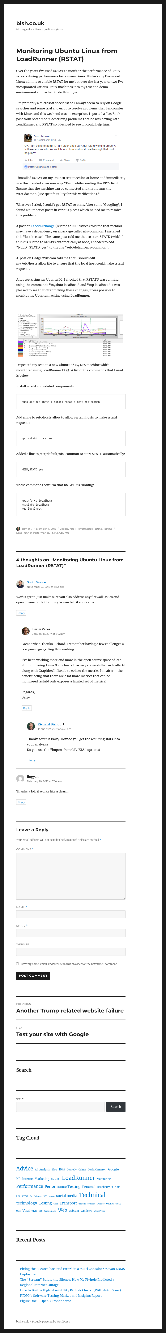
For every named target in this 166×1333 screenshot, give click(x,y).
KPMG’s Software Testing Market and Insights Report (61, 1295)
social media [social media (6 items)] (66, 1196)
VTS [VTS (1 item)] (40, 1211)
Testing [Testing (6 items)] (45, 1203)
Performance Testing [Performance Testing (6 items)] (62, 1186)
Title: (20, 1099)
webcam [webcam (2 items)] (74, 1210)
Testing (108, 528)
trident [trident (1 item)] (82, 1204)
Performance (41, 532)
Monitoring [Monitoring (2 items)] (104, 1179)
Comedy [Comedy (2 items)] (72, 1169)
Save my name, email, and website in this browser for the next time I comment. (69, 964)
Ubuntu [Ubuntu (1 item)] (110, 1204)
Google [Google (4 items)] (113, 1169)
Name (21, 907)
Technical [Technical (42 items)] (92, 1195)
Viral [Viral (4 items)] (26, 1210)
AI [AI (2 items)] (36, 1169)
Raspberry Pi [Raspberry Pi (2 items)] (105, 1187)
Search (116, 1107)
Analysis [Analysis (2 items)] (44, 1169)
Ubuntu (64, 532)
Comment (25, 849)
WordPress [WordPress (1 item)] (99, 1211)
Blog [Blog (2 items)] (54, 1169)
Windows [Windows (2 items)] (86, 1210)
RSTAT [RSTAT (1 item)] (25, 1196)
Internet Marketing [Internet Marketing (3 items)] (35, 1179)
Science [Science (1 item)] (38, 1196)
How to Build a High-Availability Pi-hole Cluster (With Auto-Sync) (70, 1290)
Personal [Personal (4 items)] (89, 1187)
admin (26, 528)
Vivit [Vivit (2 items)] (34, 1210)
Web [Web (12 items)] (62, 1210)
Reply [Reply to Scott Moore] (21, 612)
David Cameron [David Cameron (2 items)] (97, 1169)
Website (22, 944)
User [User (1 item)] (18, 1211)
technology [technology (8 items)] (26, 1203)
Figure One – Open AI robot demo (45, 1301)
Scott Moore (36, 582)
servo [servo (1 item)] (51, 1196)
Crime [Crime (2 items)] (82, 1169)
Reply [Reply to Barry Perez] (26, 708)
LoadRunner (67, 528)
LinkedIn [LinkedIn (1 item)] (55, 1179)
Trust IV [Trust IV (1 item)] (91, 1204)
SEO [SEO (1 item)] (45, 1196)
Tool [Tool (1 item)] (55, 1204)
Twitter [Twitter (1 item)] (100, 1204)
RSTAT (54, 532)
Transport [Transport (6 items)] (68, 1203)
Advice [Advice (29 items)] (24, 1168)
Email (22, 925)
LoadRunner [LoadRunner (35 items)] (78, 1177)
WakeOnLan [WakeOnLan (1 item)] (50, 1211)
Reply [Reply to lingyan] (21, 802)
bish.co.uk (30, 23)
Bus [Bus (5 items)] (62, 1169)
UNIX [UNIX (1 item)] (118, 1204)
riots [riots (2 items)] (117, 1187)
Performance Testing (89, 528)
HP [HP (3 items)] (18, 1179)
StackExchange (43, 226)
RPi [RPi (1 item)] (18, 1196)
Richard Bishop (49, 724)
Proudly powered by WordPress (51, 1321)
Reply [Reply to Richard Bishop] (32, 760)
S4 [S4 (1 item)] (31, 1196)
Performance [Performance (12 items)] (29, 1186)
